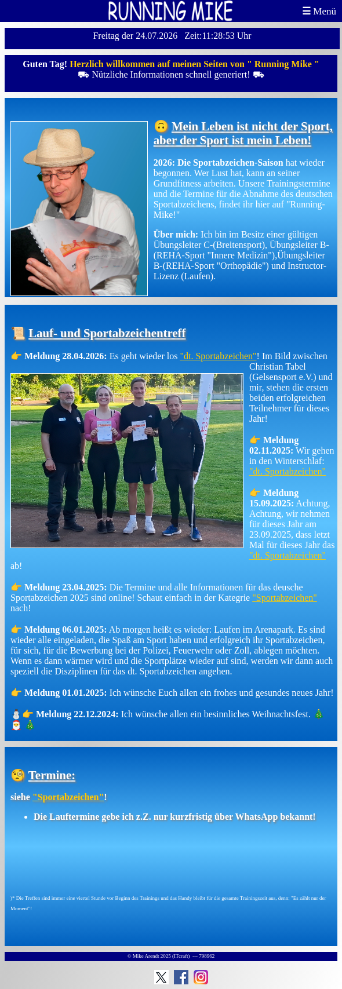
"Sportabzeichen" (284, 598)
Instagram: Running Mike (201, 977)
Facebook (181, 977)
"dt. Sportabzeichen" (218, 356)
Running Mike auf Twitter (161, 977)
